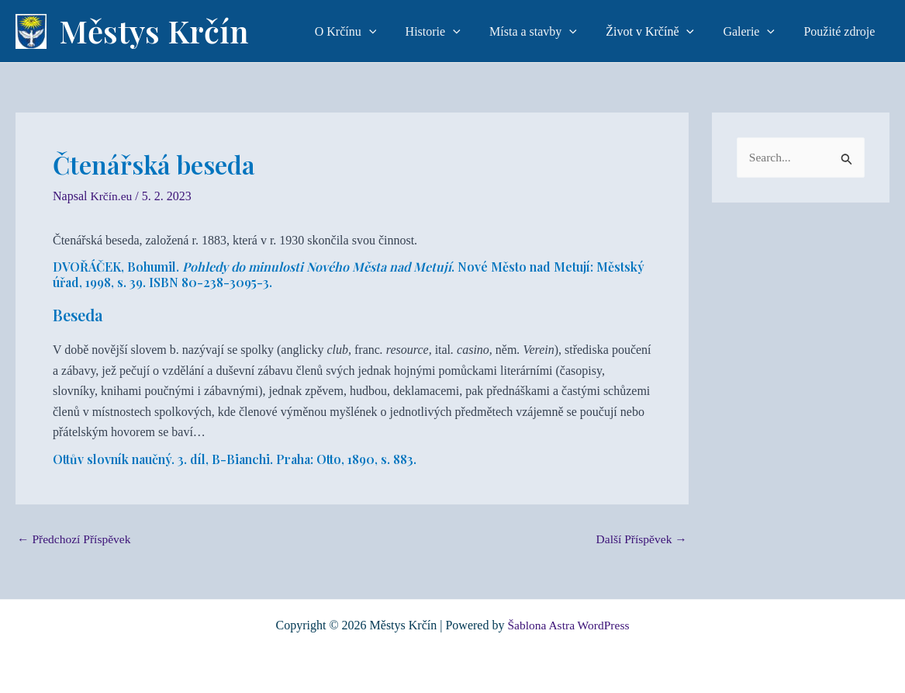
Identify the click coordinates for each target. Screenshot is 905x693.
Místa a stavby (548, 31)
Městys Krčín (154, 30)
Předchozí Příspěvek (75, 538)
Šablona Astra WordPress (568, 625)
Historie (451, 31)
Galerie (755, 31)
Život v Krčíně (661, 31)
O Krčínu (368, 31)
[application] (391, 31)
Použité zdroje (841, 31)
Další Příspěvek (640, 538)
